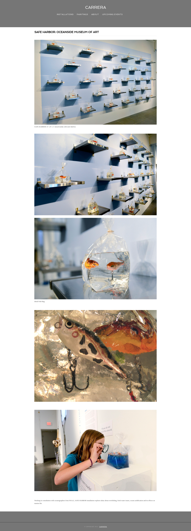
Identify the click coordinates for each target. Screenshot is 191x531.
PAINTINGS (82, 14)
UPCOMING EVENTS (112, 14)
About (95, 14)
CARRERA (95, 7)
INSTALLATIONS (65, 14)
